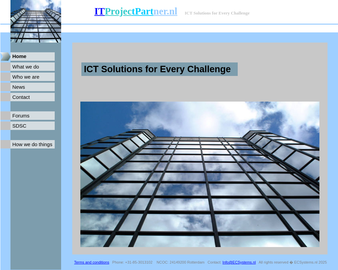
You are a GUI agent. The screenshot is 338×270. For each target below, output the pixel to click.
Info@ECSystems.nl (239, 262)
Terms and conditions (91, 262)
